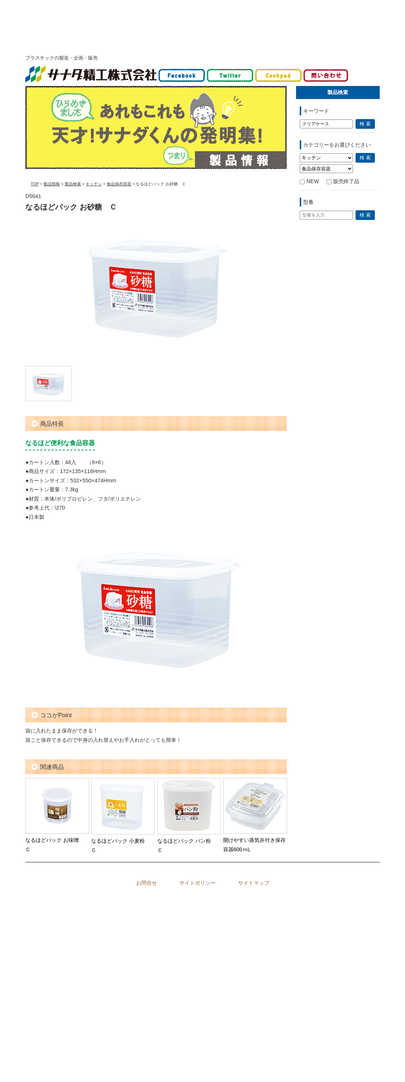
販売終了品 (343, 181)
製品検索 (73, 184)
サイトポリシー (197, 883)
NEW (309, 181)
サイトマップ (253, 883)
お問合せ (146, 883)
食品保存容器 (119, 184)
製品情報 (52, 184)
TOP (34, 184)
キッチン (94, 184)
